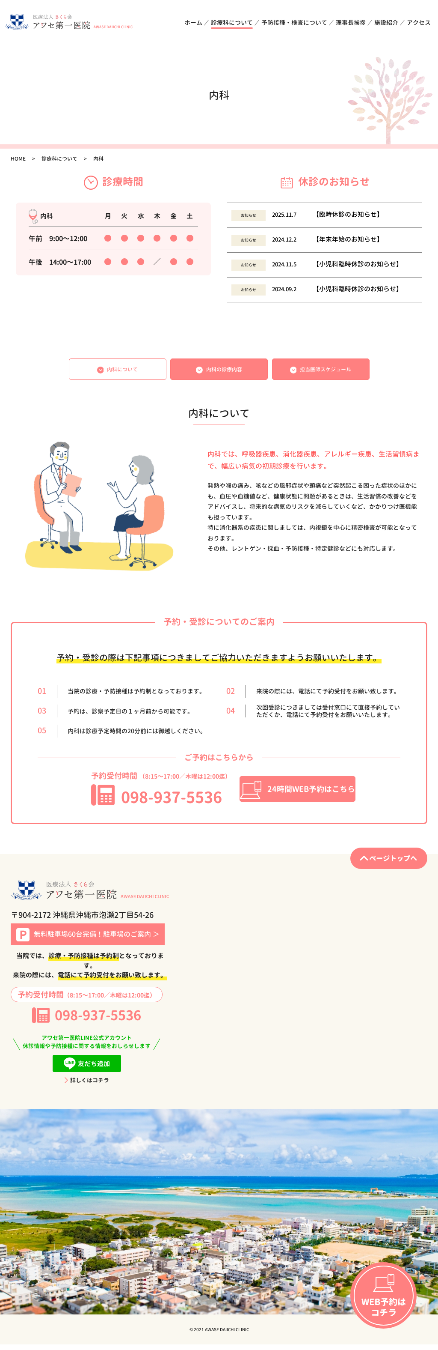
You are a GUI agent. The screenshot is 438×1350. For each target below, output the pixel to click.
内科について (117, 371)
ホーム (193, 22)
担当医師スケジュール (321, 371)
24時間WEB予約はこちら (297, 794)
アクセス (419, 22)
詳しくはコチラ (87, 1086)
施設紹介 (386, 22)
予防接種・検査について (294, 22)
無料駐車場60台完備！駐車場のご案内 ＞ (88, 940)
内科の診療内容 (219, 371)
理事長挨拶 (351, 22)
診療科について (232, 22)
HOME (18, 158)
